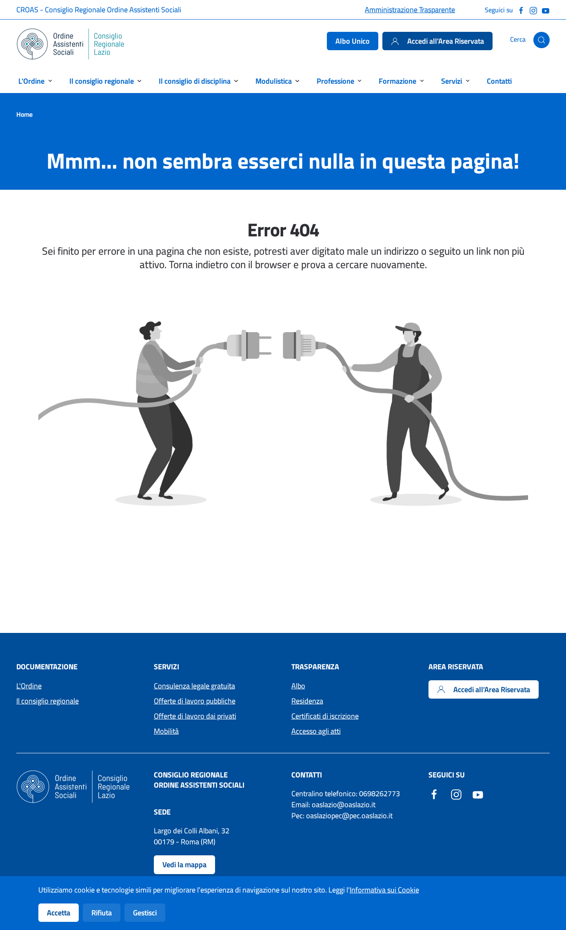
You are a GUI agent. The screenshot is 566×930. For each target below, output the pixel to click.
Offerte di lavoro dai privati (195, 715)
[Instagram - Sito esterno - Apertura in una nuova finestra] (456, 793)
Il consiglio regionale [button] (101, 81)
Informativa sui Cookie (384, 889)
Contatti (499, 81)
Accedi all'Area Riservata (437, 41)
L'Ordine (29, 685)
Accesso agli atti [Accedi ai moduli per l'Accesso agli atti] (316, 731)
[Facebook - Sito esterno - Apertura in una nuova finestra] (434, 793)
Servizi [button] (451, 81)
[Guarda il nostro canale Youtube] (546, 9)
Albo (298, 685)
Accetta (58, 912)
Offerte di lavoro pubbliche (194, 700)
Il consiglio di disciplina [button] (195, 81)
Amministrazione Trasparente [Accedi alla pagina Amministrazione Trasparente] (410, 9)
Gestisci (145, 912)
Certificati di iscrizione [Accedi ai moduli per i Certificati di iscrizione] (325, 715)
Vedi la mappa (184, 864)
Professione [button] (335, 81)
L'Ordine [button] (31, 81)
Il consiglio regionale (47, 700)
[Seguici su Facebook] (521, 9)
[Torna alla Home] (70, 44)
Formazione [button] (397, 81)
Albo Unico (352, 41)
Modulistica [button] (273, 81)
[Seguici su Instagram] (533, 9)
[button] (541, 40)
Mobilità (166, 731)
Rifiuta (101, 912)
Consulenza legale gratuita (194, 685)
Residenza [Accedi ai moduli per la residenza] (307, 700)
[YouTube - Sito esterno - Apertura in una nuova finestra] (478, 793)
